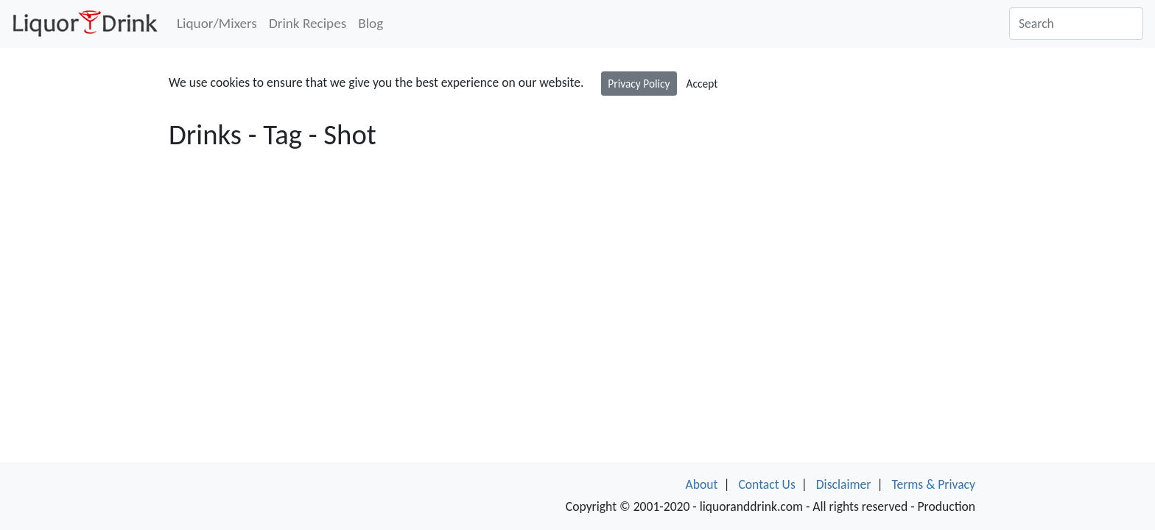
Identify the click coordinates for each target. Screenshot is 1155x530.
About (702, 484)
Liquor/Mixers (217, 23)
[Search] (1076, 23)
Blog (370, 23)
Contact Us (766, 484)
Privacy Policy (639, 84)
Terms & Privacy (933, 484)
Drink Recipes (307, 23)
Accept (702, 84)
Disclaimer (843, 484)
